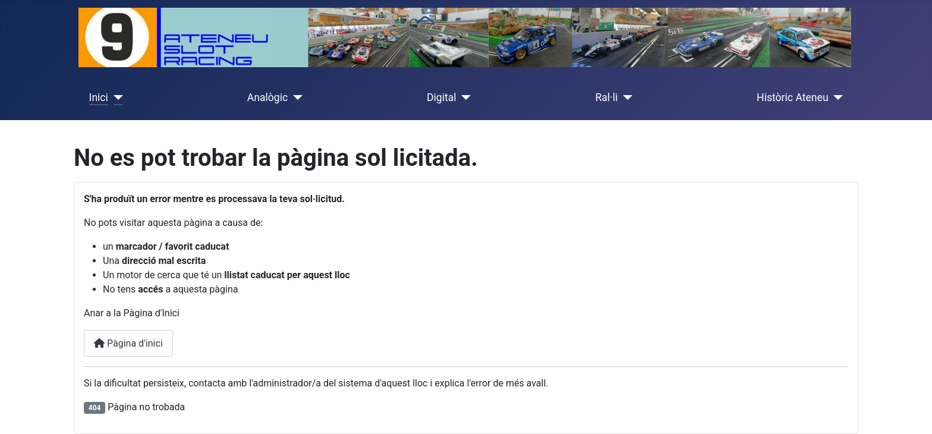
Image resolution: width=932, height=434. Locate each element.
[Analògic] (295, 97)
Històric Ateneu (793, 97)
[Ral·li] (625, 97)
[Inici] (115, 97)
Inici (98, 97)
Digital (441, 97)
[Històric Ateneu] (836, 97)
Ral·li (606, 97)
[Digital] (463, 97)
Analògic (267, 97)
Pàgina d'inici (128, 343)
